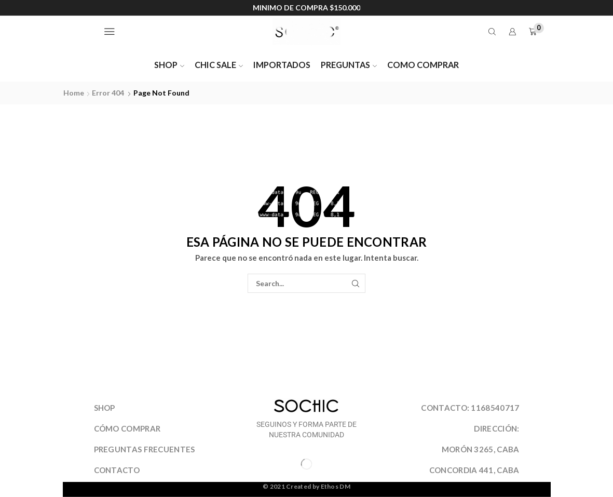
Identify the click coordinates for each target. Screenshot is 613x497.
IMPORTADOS (281, 65)
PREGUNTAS (349, 65)
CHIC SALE (219, 65)
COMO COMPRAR (423, 65)
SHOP (169, 65)
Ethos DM (335, 486)
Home (73, 92)
